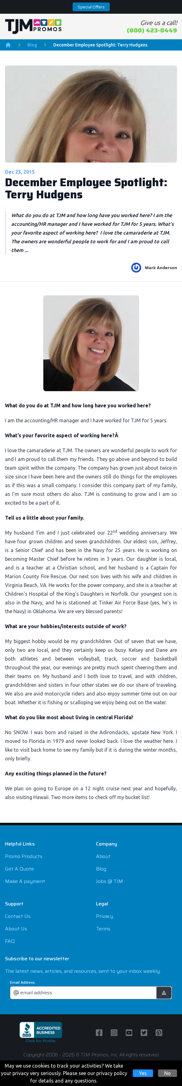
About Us (16, 929)
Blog (32, 44)
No (167, 1073)
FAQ (10, 941)
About (103, 856)
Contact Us (18, 916)
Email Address (22, 982)
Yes (143, 1073)
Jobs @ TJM (109, 881)
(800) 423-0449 (152, 30)
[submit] (163, 993)
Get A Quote (19, 869)
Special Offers (91, 6)
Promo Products (23, 856)
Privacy (104, 916)
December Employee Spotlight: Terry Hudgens (100, 44)
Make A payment (25, 881)
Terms (103, 929)
